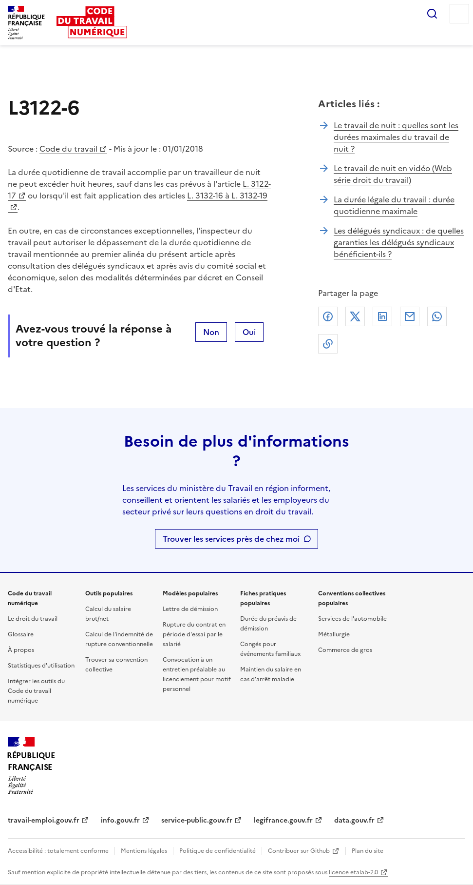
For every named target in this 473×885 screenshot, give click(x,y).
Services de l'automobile (352, 618)
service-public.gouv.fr (196, 820)
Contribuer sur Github (299, 850)
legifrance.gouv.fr (283, 820)
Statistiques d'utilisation (41, 665)
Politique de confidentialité (217, 850)
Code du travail (68, 149)
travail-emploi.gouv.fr (43, 820)
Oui (249, 332)
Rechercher (432, 13)
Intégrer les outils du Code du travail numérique (36, 691)
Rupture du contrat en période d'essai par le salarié (194, 634)
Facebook (328, 316)
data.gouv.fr (354, 820)
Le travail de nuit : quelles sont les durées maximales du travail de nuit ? (396, 137)
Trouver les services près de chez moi (231, 539)
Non (211, 332)
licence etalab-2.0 (353, 872)
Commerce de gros (345, 650)
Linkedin (382, 316)
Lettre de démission (190, 609)
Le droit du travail (32, 618)
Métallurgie (334, 634)
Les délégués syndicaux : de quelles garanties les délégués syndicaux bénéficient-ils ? (399, 242)
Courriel (409, 316)
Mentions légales (144, 850)
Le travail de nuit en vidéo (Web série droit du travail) (393, 174)
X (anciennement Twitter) (355, 316)
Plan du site (367, 850)
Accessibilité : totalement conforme (58, 850)
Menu (459, 13)
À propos (21, 650)
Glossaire (21, 634)
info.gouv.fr (120, 820)
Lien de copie (328, 344)
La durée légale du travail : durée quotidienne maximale (394, 205)
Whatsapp (437, 316)
